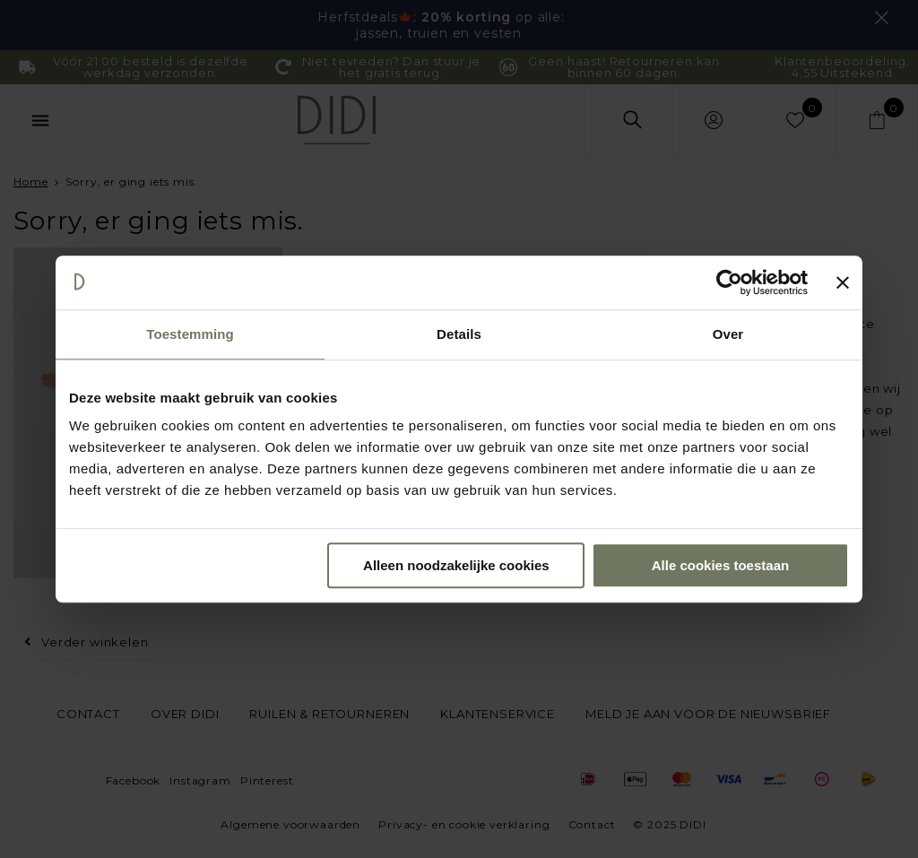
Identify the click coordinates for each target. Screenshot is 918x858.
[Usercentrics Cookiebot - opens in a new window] (729, 282)
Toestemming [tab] (190, 334)
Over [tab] (728, 334)
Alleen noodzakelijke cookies (456, 565)
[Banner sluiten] (842, 282)
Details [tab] (459, 334)
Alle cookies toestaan (720, 565)
